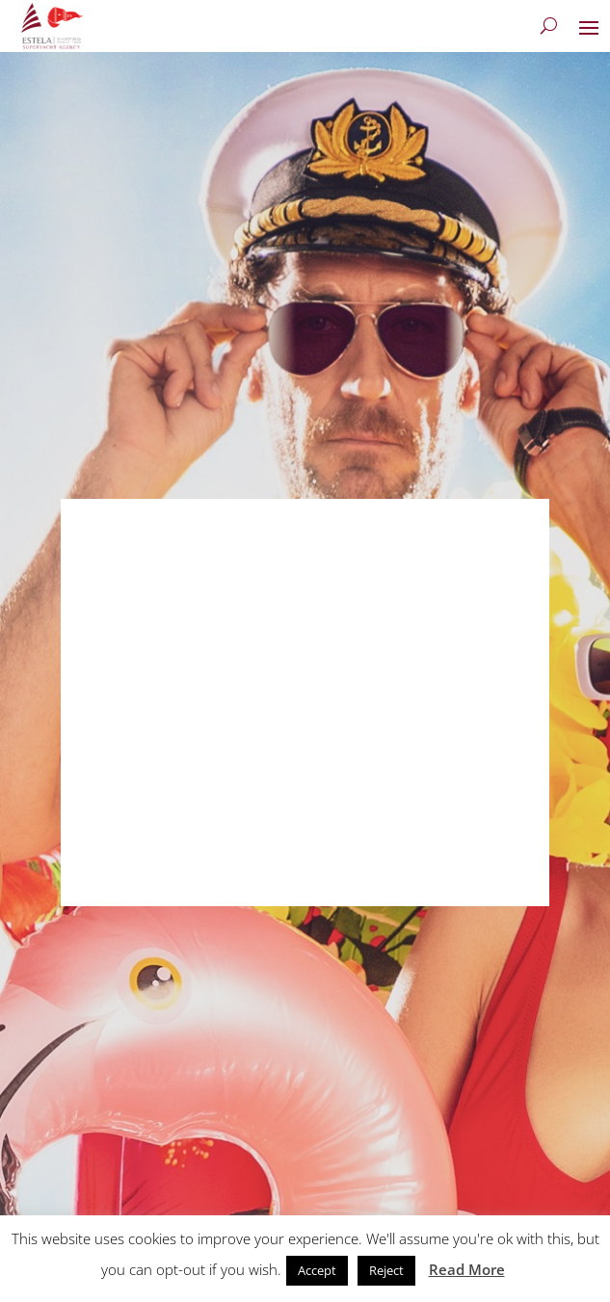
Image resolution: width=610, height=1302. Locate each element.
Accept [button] (317, 1270)
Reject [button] (386, 1270)
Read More (467, 1269)
